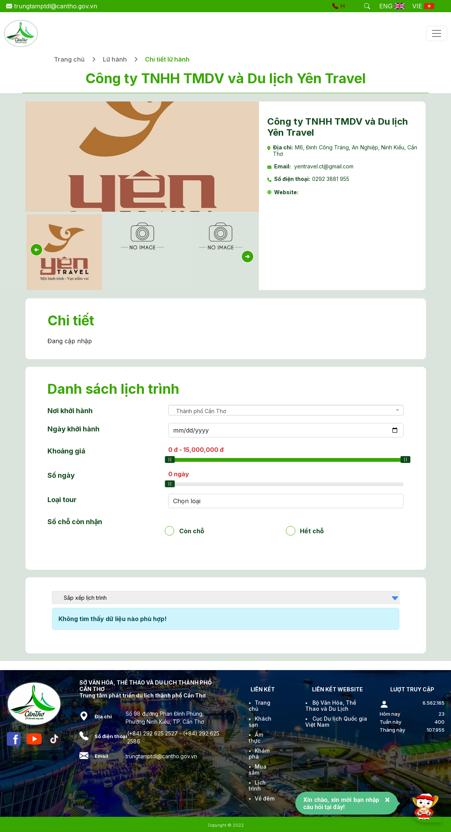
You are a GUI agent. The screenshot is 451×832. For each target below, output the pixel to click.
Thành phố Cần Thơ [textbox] (201, 411)
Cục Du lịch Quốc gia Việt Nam (336, 721)
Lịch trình (257, 785)
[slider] (170, 459)
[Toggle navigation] (436, 33)
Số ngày (61, 475)
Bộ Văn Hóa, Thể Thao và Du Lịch (330, 705)
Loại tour (62, 500)
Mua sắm (257, 769)
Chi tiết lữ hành (167, 59)
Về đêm (264, 798)
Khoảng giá (66, 451)
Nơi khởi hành (70, 411)
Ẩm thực (256, 737)
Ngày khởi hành (73, 429)
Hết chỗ (312, 531)
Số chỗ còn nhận (74, 522)
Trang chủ (69, 59)
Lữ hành (115, 59)
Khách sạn (260, 721)
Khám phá (259, 753)
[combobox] (286, 410)
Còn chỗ (191, 531)
